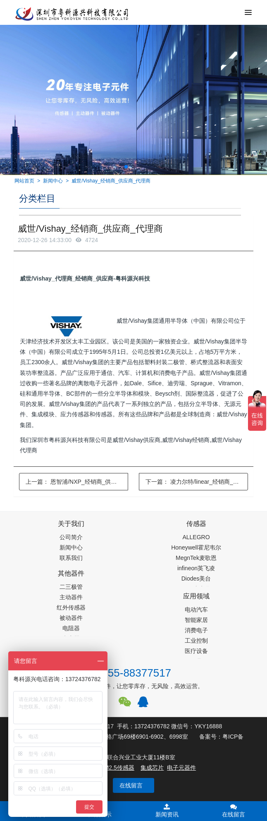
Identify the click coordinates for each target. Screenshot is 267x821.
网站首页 (24, 181)
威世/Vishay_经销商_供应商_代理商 (111, 181)
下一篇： (196, 481)
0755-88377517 (133, 673)
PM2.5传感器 (117, 767)
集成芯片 (152, 767)
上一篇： (77, 481)
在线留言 (131, 785)
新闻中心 (53, 181)
